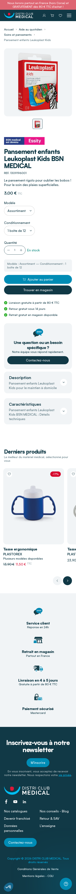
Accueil (9, 29)
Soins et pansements (18, 34)
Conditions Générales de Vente (38, 869)
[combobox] (19, 211)
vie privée (65, 775)
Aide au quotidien (30, 29)
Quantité (10, 243)
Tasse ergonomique (20, 549)
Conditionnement (17, 223)
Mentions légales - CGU (38, 876)
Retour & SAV (49, 818)
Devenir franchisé (17, 818)
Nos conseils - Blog (54, 811)
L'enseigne (47, 826)
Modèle (9, 203)
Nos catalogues (15, 811)
